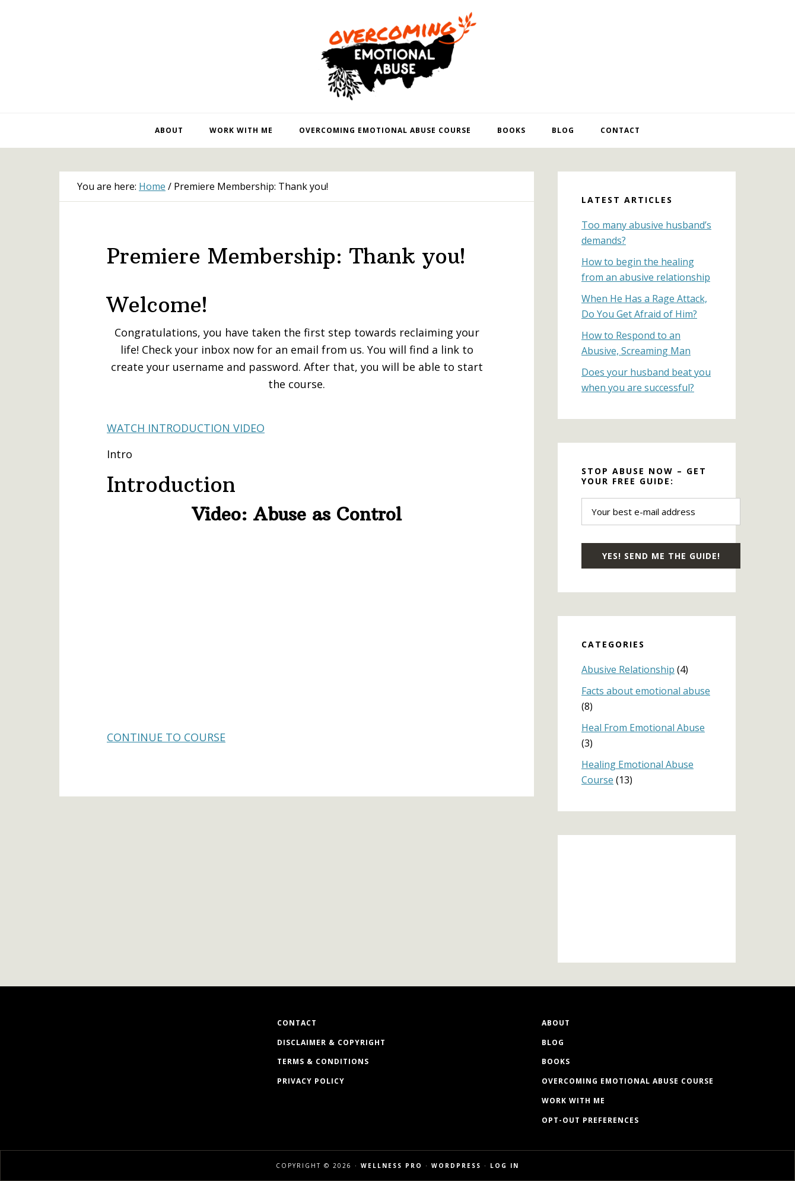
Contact (297, 1023)
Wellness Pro (391, 1165)
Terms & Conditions (323, 1061)
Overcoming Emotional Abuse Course (628, 1081)
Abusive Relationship (628, 669)
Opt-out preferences (590, 1120)
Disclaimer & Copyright (331, 1042)
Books (556, 1061)
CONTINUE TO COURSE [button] (166, 737)
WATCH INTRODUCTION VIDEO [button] (186, 428)
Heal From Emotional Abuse (643, 727)
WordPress (456, 1165)
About (556, 1023)
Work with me (573, 1101)
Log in (504, 1165)
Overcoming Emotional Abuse (397, 56)
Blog (553, 1042)
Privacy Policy (311, 1081)
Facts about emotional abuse (645, 690)
